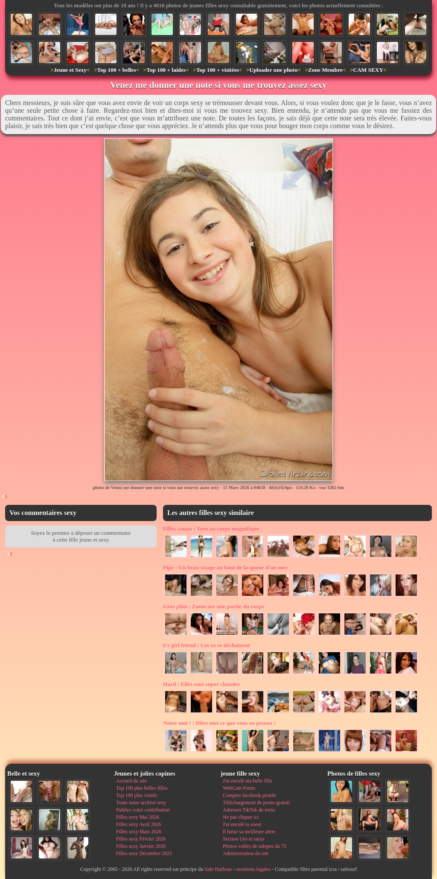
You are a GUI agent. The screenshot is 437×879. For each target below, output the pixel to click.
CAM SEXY (368, 70)
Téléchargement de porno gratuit (256, 803)
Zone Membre (325, 70)
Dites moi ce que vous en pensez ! (219, 723)
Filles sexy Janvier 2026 (141, 846)
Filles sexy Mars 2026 (138, 832)
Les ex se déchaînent (206, 645)
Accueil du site (131, 781)
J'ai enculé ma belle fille (247, 781)
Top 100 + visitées (217, 70)
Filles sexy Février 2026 (141, 839)
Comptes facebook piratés (249, 795)
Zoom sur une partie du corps (213, 606)
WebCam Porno (239, 788)
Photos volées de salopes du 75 (254, 846)
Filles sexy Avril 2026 (138, 824)
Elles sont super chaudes (201, 684)
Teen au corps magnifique (211, 528)
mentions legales (253, 869)
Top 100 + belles (116, 70)
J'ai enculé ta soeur (242, 824)
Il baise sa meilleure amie (249, 832)
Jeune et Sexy (70, 70)
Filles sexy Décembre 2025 (144, 853)
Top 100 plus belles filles (141, 788)
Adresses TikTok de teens (249, 810)
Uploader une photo (273, 70)
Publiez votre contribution (142, 810)
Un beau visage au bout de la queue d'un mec (225, 567)
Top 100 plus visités (136, 795)
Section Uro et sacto (243, 839)
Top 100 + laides (166, 70)
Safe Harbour (218, 869)
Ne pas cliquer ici (241, 817)
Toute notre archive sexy (141, 803)
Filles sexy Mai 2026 (137, 817)
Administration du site (245, 853)
